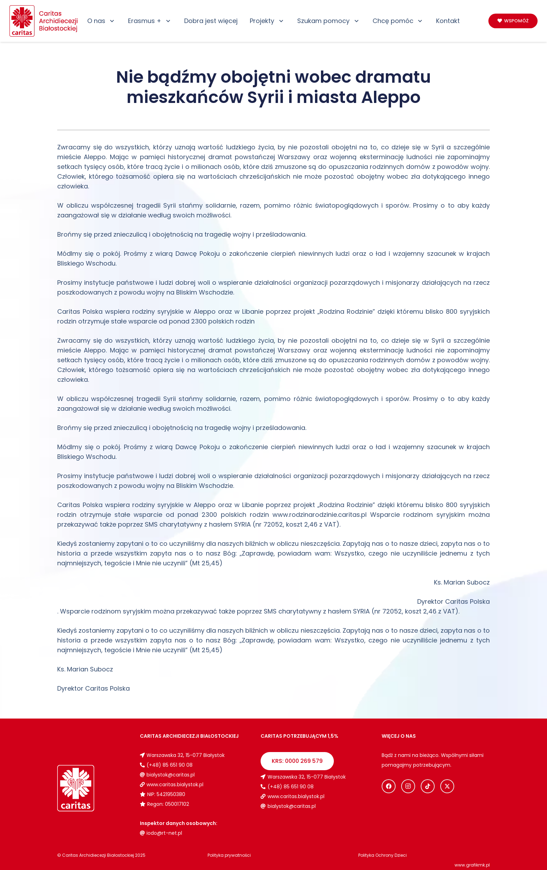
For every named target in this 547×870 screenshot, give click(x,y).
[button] (110, 21)
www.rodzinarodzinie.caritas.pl (319, 514)
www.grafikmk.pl (472, 865)
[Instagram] (408, 786)
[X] (447, 786)
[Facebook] (389, 786)
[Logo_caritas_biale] (92, 788)
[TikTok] (428, 786)
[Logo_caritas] (43, 21)
